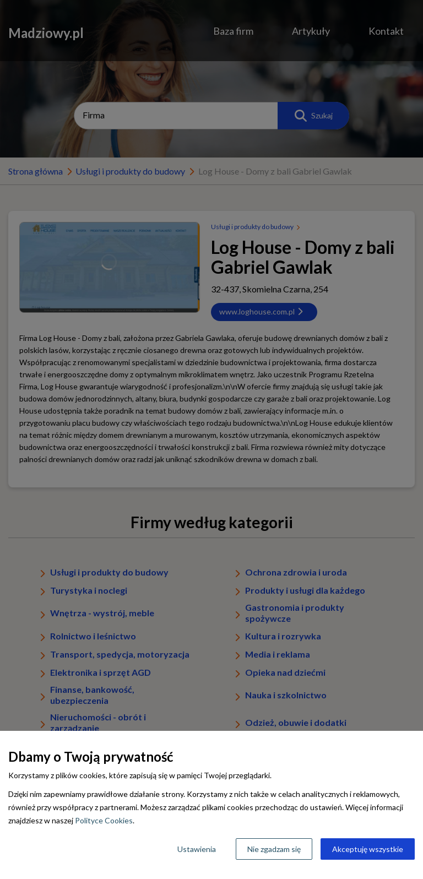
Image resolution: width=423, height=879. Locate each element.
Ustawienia (196, 849)
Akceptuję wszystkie (367, 849)
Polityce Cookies (104, 820)
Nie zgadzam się (274, 849)
